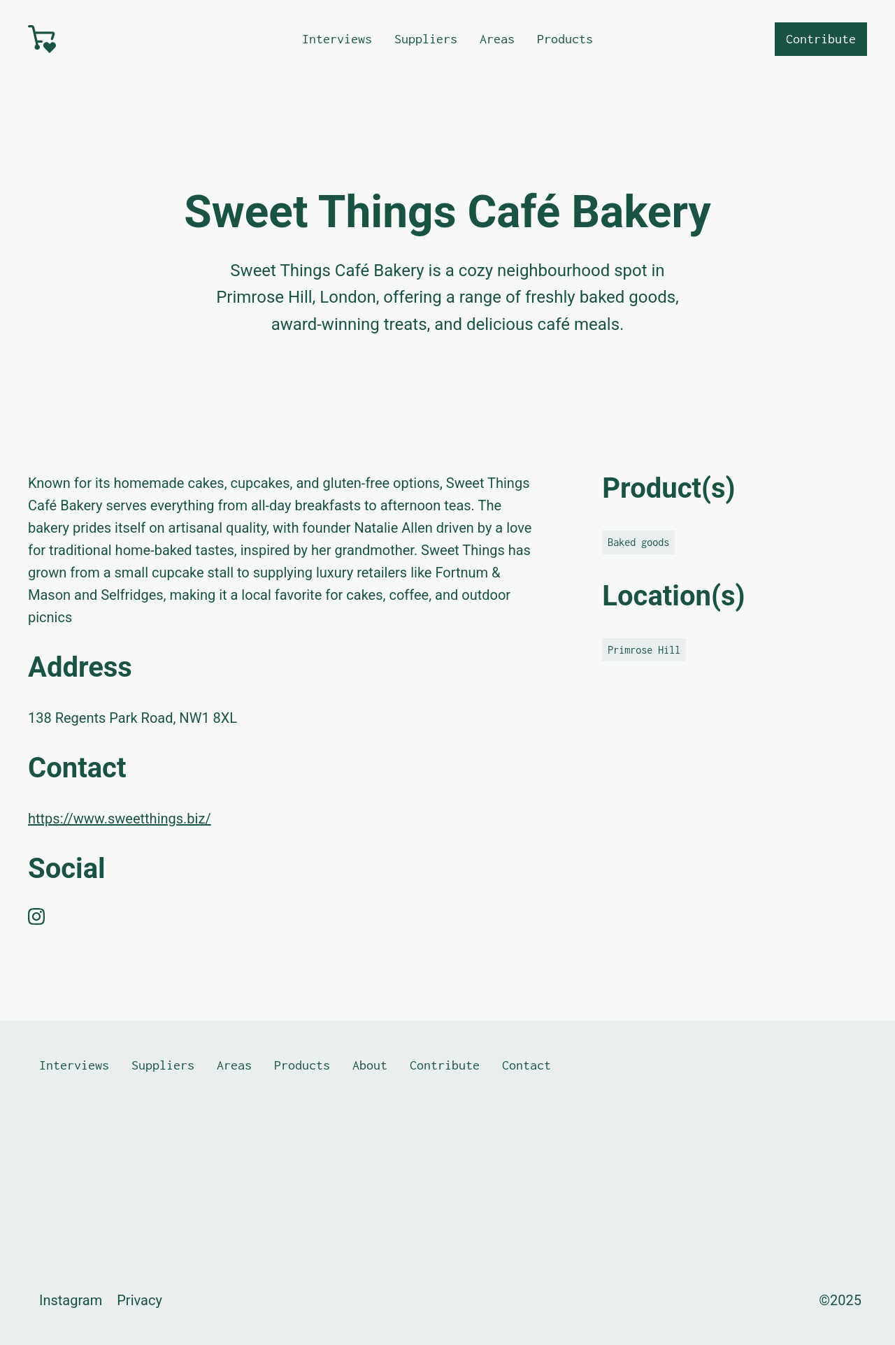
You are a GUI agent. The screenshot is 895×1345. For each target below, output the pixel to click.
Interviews (337, 38)
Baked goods (638, 542)
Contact (526, 1065)
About (369, 1065)
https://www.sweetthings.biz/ (119, 818)
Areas (497, 38)
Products (565, 38)
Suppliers (425, 38)
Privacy (139, 1300)
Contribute (821, 38)
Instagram (70, 1300)
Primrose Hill (644, 650)
